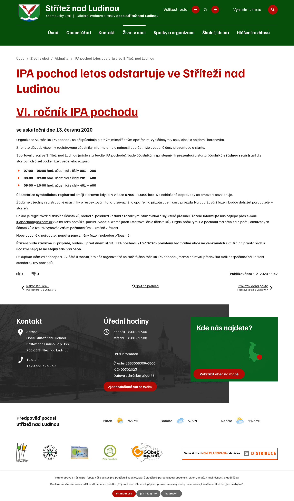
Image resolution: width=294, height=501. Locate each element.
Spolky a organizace (174, 32)
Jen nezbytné (148, 493)
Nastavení (172, 493)
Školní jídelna (215, 32)
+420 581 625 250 (41, 365)
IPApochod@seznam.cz (34, 221)
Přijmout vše (123, 493)
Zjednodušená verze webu (131, 386)
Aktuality (62, 58)
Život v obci (134, 32)
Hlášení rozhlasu (253, 32)
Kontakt (107, 32)
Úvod (53, 32)
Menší (195, 9)
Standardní (205, 9)
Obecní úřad (78, 32)
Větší (215, 9)
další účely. (232, 477)
